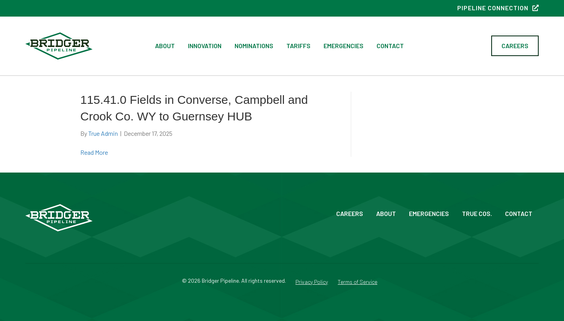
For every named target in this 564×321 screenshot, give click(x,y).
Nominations (254, 45)
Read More (94, 152)
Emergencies (343, 45)
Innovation (204, 45)
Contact (390, 45)
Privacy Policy (311, 282)
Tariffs (298, 45)
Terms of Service (357, 282)
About (165, 45)
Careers (349, 213)
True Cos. (477, 213)
